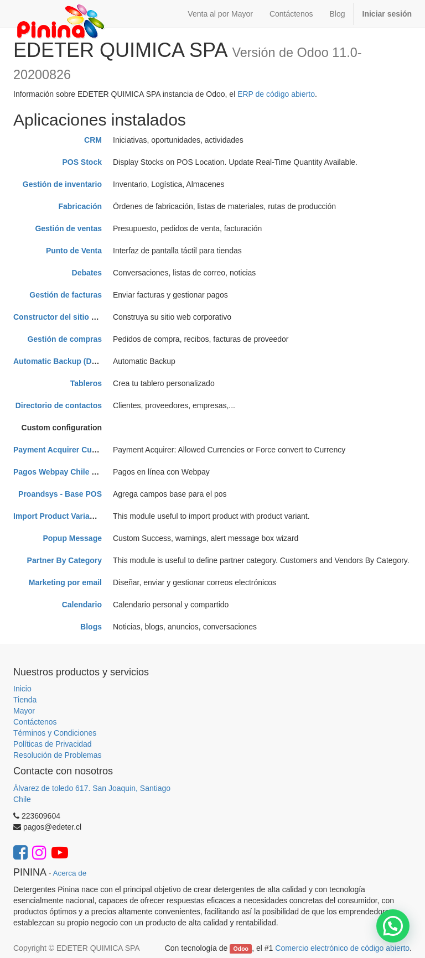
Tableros (86, 383)
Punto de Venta (74, 250)
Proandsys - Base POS (60, 494)
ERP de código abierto (276, 94)
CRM (93, 140)
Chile (22, 799)
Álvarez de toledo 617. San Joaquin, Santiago (91, 788)
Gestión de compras (64, 339)
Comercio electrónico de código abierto (342, 948)
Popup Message (72, 538)
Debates (87, 272)
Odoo (241, 948)
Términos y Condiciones (54, 732)
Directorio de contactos (58, 405)
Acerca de (70, 873)
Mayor (24, 710)
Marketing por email (65, 582)
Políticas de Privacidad (52, 744)
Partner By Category (64, 560)
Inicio (22, 688)
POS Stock (82, 162)
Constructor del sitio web (59, 317)
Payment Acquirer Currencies (67, 449)
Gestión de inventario (62, 184)
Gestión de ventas (68, 228)
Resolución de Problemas (57, 755)
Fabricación (80, 206)
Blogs (91, 626)
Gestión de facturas (65, 294)
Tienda (25, 699)
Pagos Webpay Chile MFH (60, 471)
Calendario (82, 604)
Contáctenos (35, 721)
